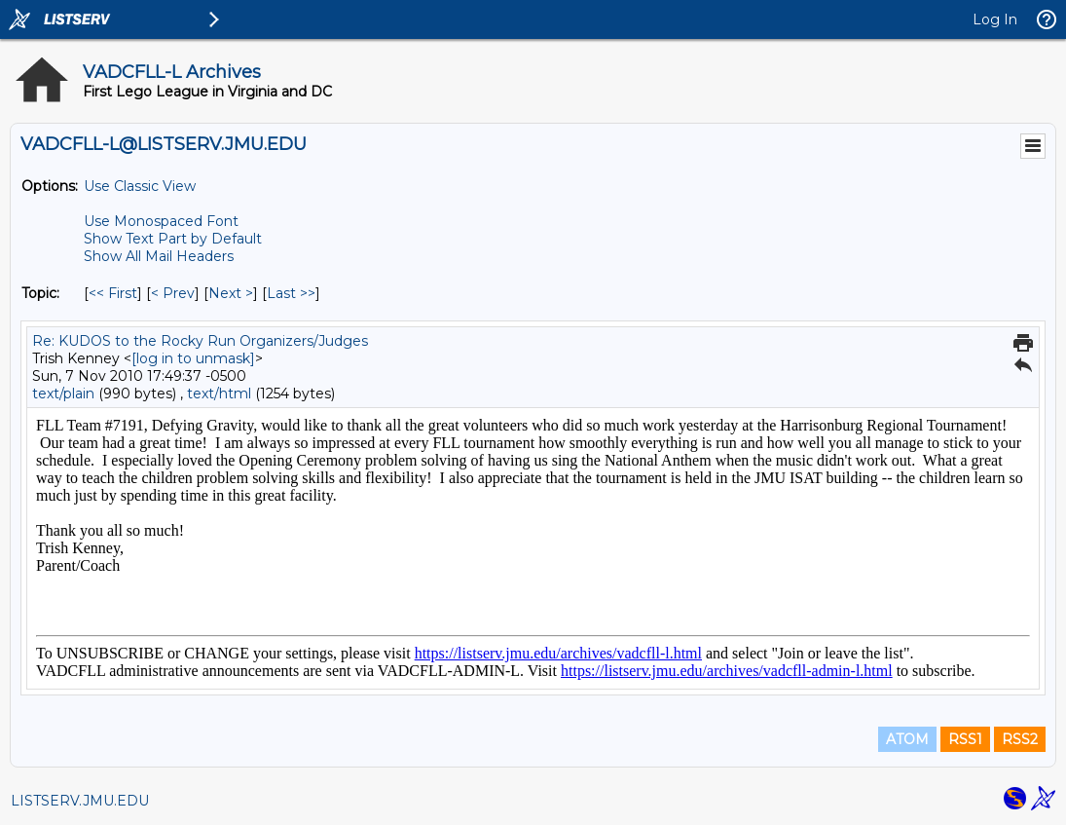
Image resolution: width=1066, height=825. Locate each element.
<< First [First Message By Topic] (113, 293)
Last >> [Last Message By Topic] (291, 293)
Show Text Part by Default (173, 238)
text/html (219, 393)
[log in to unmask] (193, 358)
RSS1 (965, 739)
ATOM (907, 739)
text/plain (63, 393)
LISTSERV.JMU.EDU (80, 800)
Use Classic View (140, 186)
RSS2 (1020, 739)
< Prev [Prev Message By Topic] (173, 293)
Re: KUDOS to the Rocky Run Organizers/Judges (200, 341)
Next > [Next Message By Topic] (230, 293)
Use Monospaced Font (161, 221)
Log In (995, 19)
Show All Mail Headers (159, 256)
